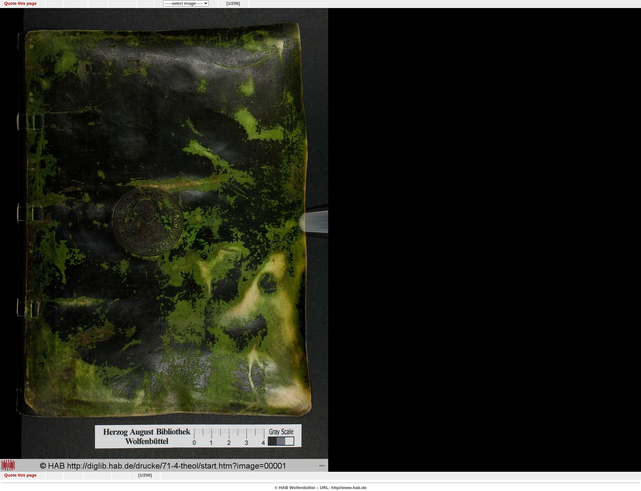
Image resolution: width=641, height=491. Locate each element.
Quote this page (20, 3)
